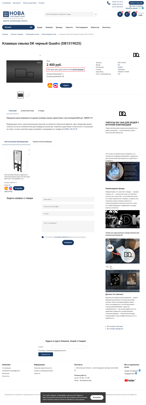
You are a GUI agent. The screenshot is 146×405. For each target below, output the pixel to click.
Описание (12, 111)
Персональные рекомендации (16, 142)
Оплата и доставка (30, 3)
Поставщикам (82, 27)
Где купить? (17, 3)
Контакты (106, 27)
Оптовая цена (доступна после (65, 70)
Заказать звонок (132, 8)
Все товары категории (115, 326)
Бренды (59, 27)
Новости (69, 27)
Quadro (120, 67)
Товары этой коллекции (42, 142)
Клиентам (95, 27)
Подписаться (45, 354)
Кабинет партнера (136, 3)
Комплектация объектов (43, 368)
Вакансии (5, 373)
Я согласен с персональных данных (65, 237)
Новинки (49, 27)
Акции (39, 27)
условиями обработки (62, 237)
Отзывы (41, 3)
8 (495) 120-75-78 (117, 2)
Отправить (68, 242)
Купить (66, 85)
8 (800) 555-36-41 (117, 4)
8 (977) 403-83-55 (117, 7)
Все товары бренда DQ (115, 329)
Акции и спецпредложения (43, 371)
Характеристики (27, 111)
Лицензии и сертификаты (11, 371)
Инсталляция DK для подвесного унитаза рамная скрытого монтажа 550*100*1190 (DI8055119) (17, 177)
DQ (119, 65)
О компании (6, 3)
